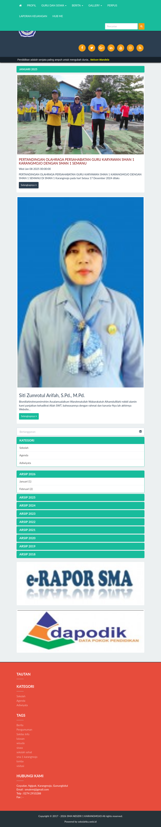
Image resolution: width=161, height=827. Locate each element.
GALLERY (95, 5)
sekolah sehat (24, 752)
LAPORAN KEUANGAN (33, 16)
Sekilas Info (23, 734)
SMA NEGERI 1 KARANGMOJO (84, 816)
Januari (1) (25, 481)
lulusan (21, 738)
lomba (20, 761)
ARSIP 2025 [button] (27, 497)
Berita (20, 725)
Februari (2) (26, 488)
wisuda (21, 743)
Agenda (23, 455)
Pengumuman (24, 729)
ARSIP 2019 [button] (27, 546)
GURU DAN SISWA (54, 5)
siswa (20, 747)
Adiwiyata (25, 462)
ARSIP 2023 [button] (27, 513)
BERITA (77, 5)
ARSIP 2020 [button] (27, 538)
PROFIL (31, 5)
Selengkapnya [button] (29, 185)
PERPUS (112, 5)
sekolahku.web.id (87, 821)
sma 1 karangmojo (27, 756)
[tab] (80, 474)
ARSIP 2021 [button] (27, 530)
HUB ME (57, 16)
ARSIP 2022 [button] (27, 522)
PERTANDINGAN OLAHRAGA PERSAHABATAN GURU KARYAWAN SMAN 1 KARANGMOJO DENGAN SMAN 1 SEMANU (76, 161)
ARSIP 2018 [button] (27, 554)
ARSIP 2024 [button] (27, 505)
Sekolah (23, 447)
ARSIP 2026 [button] (27, 474)
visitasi (20, 765)
